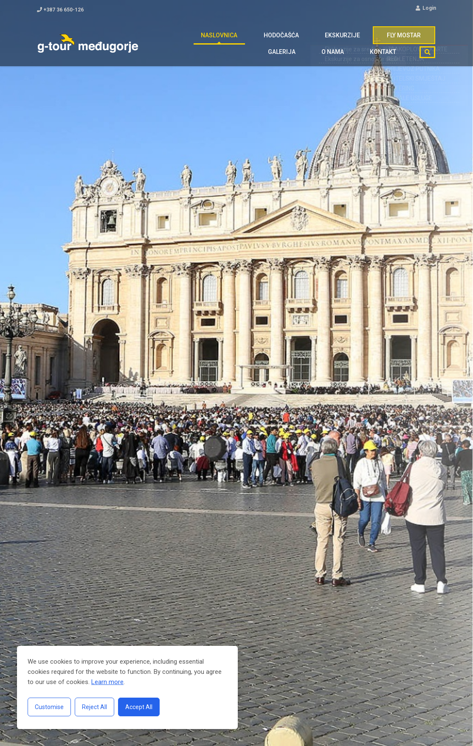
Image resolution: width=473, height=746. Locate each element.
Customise (49, 707)
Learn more (107, 682)
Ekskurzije (273, 39)
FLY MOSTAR (325, 39)
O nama (415, 39)
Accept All (138, 707)
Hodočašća (221, 39)
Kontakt (387, 65)
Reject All (94, 707)
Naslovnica (169, 39)
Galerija (374, 39)
